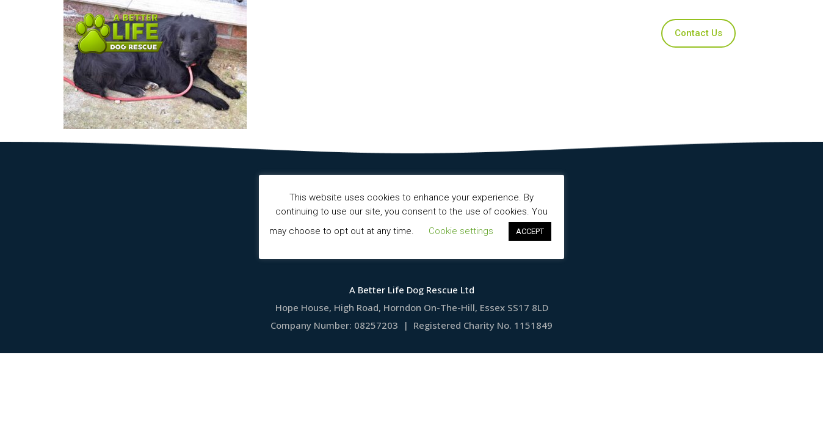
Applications (429, 33)
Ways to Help (506, 33)
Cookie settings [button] (461, 231)
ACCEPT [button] (530, 231)
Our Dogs (358, 33)
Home (301, 33)
